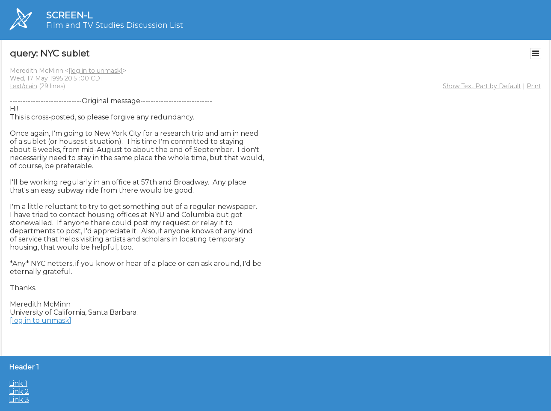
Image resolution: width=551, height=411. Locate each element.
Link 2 (19, 391)
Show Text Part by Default (482, 86)
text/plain (23, 86)
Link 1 (18, 383)
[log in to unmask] (95, 70)
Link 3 (19, 400)
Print (534, 86)
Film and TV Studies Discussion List (114, 25)
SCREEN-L (69, 15)
